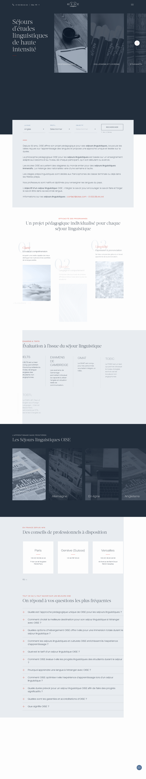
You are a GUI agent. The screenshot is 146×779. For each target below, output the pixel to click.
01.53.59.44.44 (96, 196)
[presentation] (137, 43)
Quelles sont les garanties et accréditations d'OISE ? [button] (57, 698)
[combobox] (34, 129)
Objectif (79, 125)
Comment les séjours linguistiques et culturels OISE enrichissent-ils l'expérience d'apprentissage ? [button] (73, 642)
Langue (27, 125)
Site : (34, 5)
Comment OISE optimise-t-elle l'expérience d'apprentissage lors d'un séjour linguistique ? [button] (70, 679)
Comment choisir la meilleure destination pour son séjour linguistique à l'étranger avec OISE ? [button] (73, 621)
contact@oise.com (76, 196)
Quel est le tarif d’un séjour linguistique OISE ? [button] (54, 651)
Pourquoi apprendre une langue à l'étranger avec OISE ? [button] (59, 669)
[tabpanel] (38, 557)
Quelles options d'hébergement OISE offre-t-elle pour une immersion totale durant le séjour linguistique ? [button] (75, 632)
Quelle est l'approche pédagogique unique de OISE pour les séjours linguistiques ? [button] (75, 612)
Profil (52, 125)
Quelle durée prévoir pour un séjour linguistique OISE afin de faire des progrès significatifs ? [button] (71, 690)
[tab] (73, 612)
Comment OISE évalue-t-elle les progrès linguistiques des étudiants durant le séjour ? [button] (75, 661)
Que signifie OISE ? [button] (38, 706)
